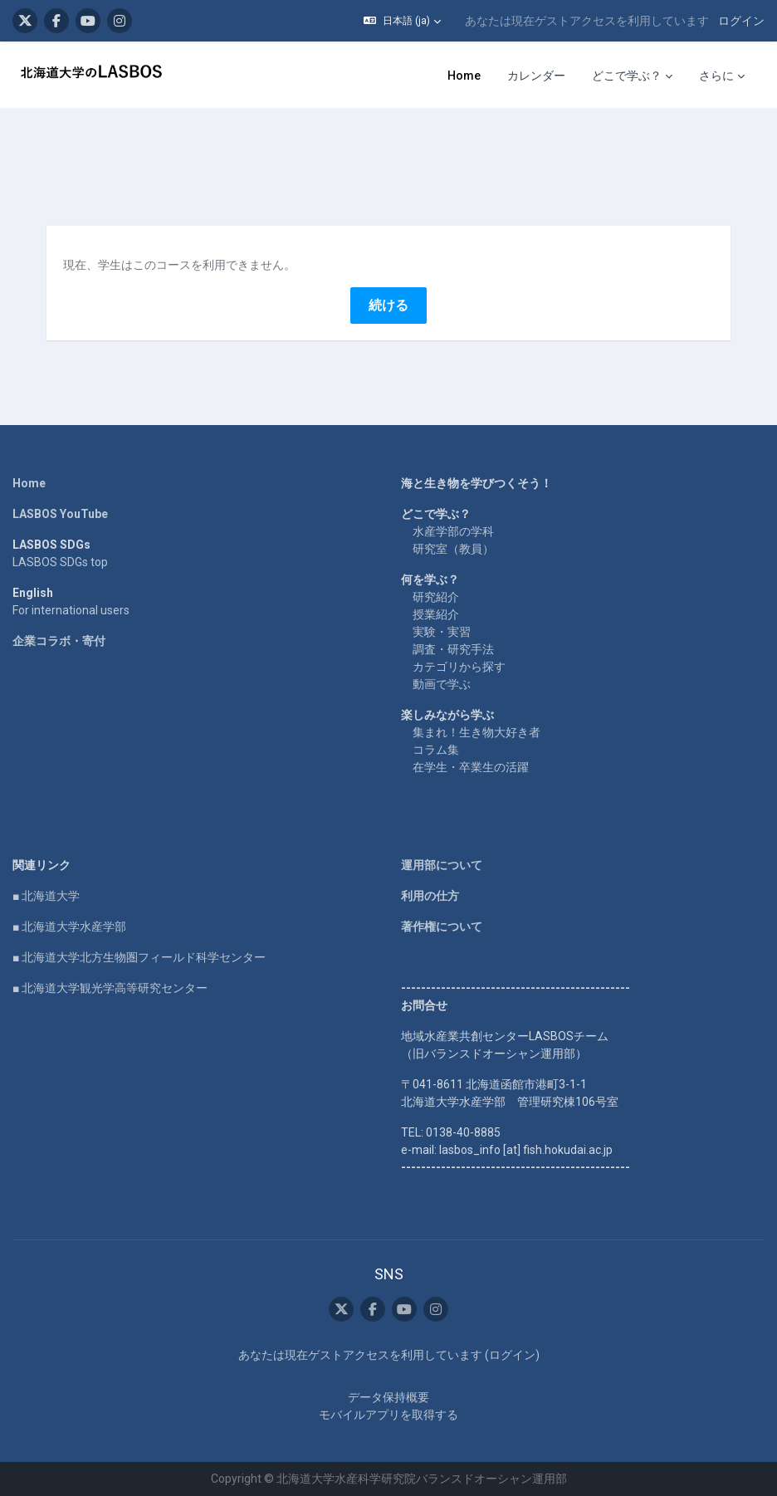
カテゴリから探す (459, 666)
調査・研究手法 (453, 649)
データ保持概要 (388, 1397)
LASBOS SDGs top (60, 562)
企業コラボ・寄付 (58, 641)
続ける (388, 305)
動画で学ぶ (442, 684)
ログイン (741, 20)
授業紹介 (436, 614)
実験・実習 (442, 631)
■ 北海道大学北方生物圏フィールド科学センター (139, 957)
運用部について (441, 865)
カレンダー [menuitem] (536, 75)
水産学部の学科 (453, 531)
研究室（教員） (453, 548)
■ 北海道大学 (46, 895)
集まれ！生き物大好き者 (476, 732)
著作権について (441, 926)
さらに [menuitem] (716, 75)
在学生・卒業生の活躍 (471, 767)
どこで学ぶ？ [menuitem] (627, 75)
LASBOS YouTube (60, 514)
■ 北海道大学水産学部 (69, 926)
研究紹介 (436, 597)
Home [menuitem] (464, 75)
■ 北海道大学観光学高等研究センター (110, 988)
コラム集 (436, 749)
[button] (402, 20)
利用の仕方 (430, 895)
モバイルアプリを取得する (388, 1414)
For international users (71, 610)
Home (29, 483)
